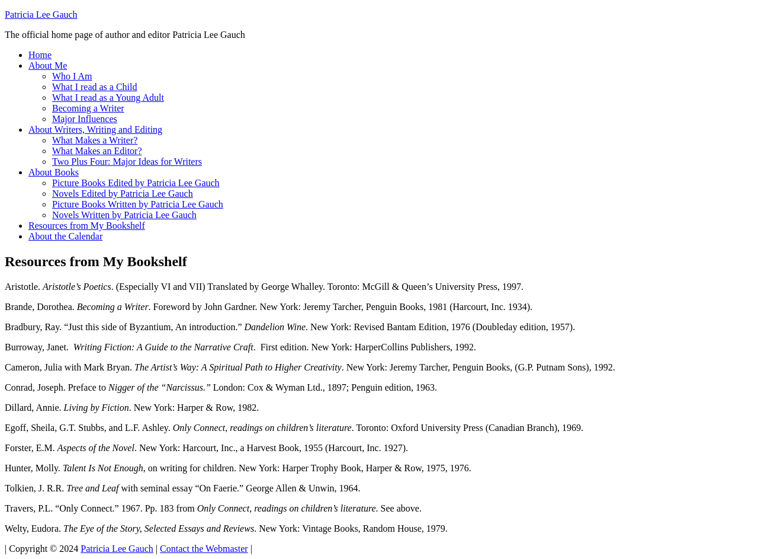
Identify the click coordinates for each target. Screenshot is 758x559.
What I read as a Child (94, 87)
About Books (53, 172)
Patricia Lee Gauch (41, 14)
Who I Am (72, 76)
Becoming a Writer (88, 108)
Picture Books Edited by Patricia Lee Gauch (136, 183)
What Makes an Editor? (97, 151)
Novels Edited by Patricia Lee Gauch (122, 194)
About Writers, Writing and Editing (95, 129)
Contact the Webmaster (204, 549)
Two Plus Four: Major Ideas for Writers (127, 161)
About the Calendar (65, 236)
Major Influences (84, 119)
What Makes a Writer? (94, 140)
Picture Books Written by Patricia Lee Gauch (137, 204)
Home (40, 55)
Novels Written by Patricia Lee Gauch (124, 215)
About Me (47, 65)
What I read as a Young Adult (108, 97)
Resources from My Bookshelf (86, 226)
